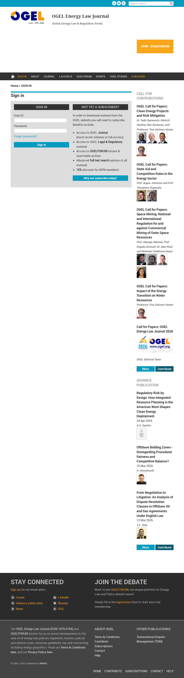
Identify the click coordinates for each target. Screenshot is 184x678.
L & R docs (65, 76)
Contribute (164, 369)
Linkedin (114, 3)
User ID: (19, 115)
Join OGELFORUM (155, 47)
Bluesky (119, 3)
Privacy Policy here (40, 652)
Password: (20, 126)
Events (100, 76)
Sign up (15, 590)
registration (123, 602)
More (145, 369)
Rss (123, 3)
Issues (20, 597)
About (35, 76)
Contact (100, 651)
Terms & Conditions (107, 637)
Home (13, 76)
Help (97, 655)
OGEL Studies (118, 76)
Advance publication (29, 603)
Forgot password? (25, 136)
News (19, 609)
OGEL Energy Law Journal (29, 18)
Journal (49, 76)
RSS (61, 609)
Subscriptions (104, 646)
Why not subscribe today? (100, 178)
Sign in (22, 76)
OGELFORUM (84, 76)
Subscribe (138, 76)
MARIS (43, 663)
